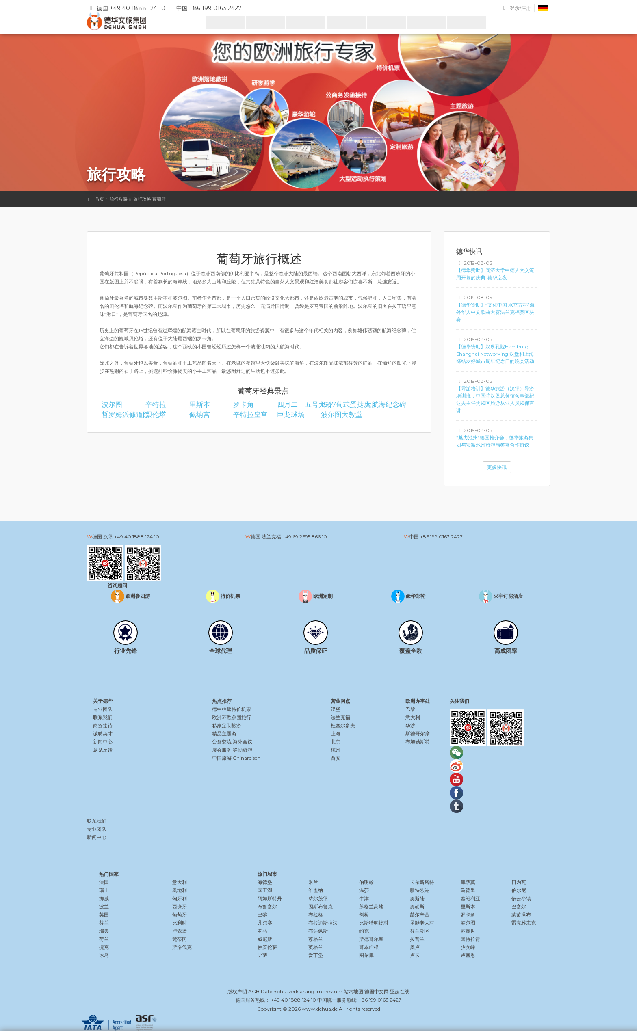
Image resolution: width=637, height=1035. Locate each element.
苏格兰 (315, 939)
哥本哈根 (369, 947)
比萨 (262, 955)
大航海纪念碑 (383, 404)
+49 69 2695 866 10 (304, 537)
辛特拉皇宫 (250, 415)
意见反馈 (103, 750)
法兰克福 (340, 717)
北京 (335, 742)
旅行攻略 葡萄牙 (149, 199)
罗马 (262, 931)
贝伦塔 (155, 415)
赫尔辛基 (419, 915)
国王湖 (265, 890)
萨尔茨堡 (318, 898)
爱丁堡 (315, 955)
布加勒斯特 (417, 742)
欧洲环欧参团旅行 (231, 717)
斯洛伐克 (182, 947)
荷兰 (104, 939)
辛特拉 (155, 404)
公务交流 (222, 742)
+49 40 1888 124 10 (136, 537)
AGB (254, 991)
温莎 (364, 890)
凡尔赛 (265, 923)
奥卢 (415, 947)
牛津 (364, 898)
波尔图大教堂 (339, 415)
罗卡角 (243, 404)
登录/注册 (520, 8)
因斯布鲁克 (320, 906)
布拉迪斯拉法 (323, 923)
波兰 (104, 906)
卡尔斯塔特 (422, 882)
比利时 (179, 923)
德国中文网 (376, 991)
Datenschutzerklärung (287, 991)
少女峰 (468, 947)
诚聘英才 (103, 733)
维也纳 (315, 890)
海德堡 (265, 882)
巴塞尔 (518, 906)
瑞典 (104, 931)
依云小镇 (521, 898)
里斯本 (199, 404)
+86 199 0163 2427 (441, 537)
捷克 (104, 947)
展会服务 (222, 750)
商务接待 (103, 725)
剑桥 (364, 915)
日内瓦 (518, 882)
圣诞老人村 (422, 923)
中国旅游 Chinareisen (236, 758)
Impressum (329, 991)
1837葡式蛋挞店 (339, 404)
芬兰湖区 (419, 931)
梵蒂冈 (179, 939)
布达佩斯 (318, 931)
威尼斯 (265, 939)
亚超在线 (400, 991)
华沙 (410, 725)
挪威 (104, 898)
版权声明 (237, 991)
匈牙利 (179, 898)
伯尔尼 (518, 890)
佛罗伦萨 (267, 947)
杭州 (335, 750)
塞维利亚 (470, 898)
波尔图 (112, 404)
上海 (335, 733)
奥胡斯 (417, 906)
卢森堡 (179, 931)
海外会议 (242, 742)
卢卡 (415, 955)
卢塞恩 (468, 955)
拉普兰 (417, 939)
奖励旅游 (242, 750)
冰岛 (104, 955)
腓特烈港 (419, 890)
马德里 (468, 890)
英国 (104, 915)
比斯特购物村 (373, 923)
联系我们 (103, 717)
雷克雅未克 (523, 923)
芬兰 (104, 923)
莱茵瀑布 (521, 915)
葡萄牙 (179, 915)
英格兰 (315, 947)
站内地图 (353, 991)
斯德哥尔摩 (417, 733)
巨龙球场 (291, 415)
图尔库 (366, 955)
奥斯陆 (417, 898)
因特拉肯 (470, 939)
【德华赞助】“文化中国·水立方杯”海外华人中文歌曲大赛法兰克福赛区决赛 (495, 312)
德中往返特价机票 (231, 709)
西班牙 (179, 906)
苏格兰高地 (371, 906)
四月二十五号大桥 (295, 404)
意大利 (412, 717)
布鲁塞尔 (267, 906)
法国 (104, 882)
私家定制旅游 (226, 725)
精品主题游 (224, 733)
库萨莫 (468, 882)
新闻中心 (103, 742)
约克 (364, 931)
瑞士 (104, 890)
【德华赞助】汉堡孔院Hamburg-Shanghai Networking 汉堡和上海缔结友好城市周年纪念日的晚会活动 (495, 354)
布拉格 (315, 915)
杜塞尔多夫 (343, 725)
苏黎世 (468, 931)
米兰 (313, 882)
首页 (99, 199)
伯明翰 (366, 882)
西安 (335, 758)
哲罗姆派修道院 (120, 415)
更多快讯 (497, 467)
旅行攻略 (119, 199)
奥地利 (179, 890)
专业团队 (103, 709)
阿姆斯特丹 (270, 898)
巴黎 (410, 709)
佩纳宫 (199, 415)
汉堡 (335, 709)
